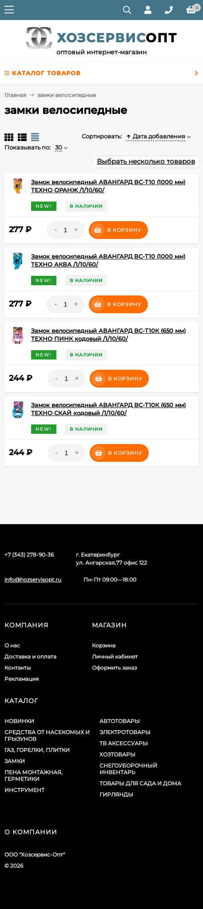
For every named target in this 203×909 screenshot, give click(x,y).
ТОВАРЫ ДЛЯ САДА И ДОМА (140, 783)
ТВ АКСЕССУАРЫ (124, 743)
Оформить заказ (114, 667)
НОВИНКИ (19, 721)
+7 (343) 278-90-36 (29, 554)
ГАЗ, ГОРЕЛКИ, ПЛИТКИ (37, 750)
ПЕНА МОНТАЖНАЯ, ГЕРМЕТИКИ (33, 775)
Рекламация (21, 678)
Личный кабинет (115, 656)
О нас (12, 645)
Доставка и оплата (30, 656)
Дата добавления (155, 136)
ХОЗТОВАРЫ (117, 754)
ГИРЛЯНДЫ (116, 794)
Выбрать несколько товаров (146, 161)
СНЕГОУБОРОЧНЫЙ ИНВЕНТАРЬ (128, 769)
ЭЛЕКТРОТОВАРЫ (125, 732)
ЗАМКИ (14, 761)
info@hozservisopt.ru (32, 579)
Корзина (103, 645)
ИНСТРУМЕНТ (24, 790)
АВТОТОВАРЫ (120, 721)
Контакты (17, 667)
